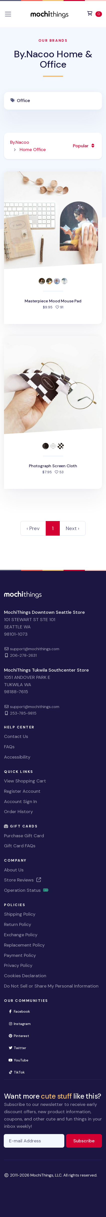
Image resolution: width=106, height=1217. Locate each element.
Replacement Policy (24, 945)
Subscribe (87, 1140)
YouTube (20, 1059)
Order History (18, 812)
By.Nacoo (19, 142)
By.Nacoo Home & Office (53, 59)
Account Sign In (20, 802)
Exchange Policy (20, 935)
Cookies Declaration (25, 976)
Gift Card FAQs (19, 846)
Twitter (19, 1047)
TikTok (18, 1071)
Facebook (21, 1011)
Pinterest (20, 1035)
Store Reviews (23, 880)
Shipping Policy (19, 914)
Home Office (33, 150)
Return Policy (17, 924)
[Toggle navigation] (8, 14)
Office (23, 101)
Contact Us (16, 736)
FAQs (9, 747)
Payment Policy (20, 955)
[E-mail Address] (34, 1141)
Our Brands (53, 40)
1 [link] (53, 528)
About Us (14, 870)
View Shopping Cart (25, 781)
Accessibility (17, 757)
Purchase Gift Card (24, 836)
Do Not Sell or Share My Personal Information (51, 986)
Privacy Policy (18, 965)
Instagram (21, 1023)
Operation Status (26, 890)
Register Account (22, 791)
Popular (84, 146)
